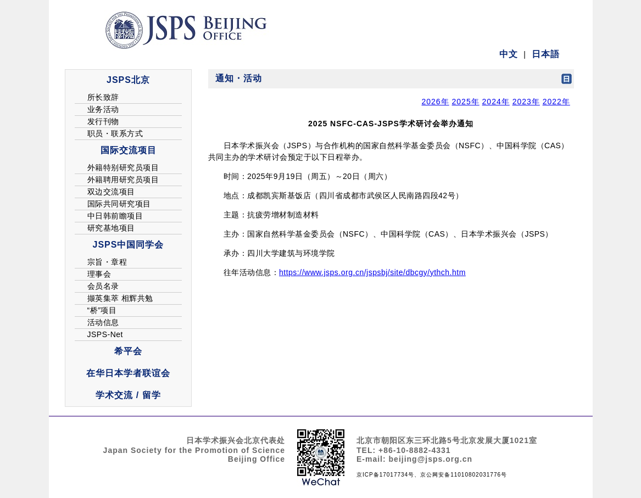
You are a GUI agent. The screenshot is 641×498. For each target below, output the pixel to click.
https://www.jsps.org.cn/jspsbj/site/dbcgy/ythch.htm (372, 272)
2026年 (435, 101)
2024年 (496, 101)
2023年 (526, 101)
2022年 (556, 101)
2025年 (466, 101)
